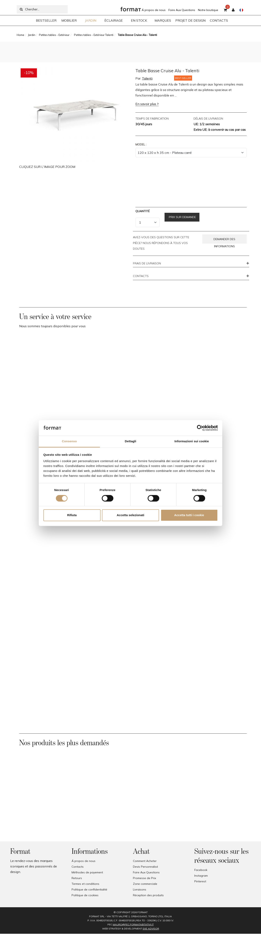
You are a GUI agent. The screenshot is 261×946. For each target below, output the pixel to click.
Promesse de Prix (144, 878)
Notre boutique (208, 10)
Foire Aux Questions (181, 10)
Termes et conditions (85, 884)
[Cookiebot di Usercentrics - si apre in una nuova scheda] (200, 428)
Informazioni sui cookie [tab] (192, 441)
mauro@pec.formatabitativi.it (133, 924)
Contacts (78, 866)
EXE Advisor (151, 928)
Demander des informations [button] (224, 240)
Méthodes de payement (87, 872)
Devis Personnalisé (145, 866)
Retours (77, 878)
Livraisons (139, 889)
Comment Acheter (145, 861)
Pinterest (200, 881)
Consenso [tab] (69, 441)
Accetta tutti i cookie (189, 515)
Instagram (201, 875)
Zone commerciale (145, 884)
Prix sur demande (182, 217)
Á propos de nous (154, 10)
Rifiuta (72, 515)
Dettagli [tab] (130, 441)
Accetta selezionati (130, 515)
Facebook (200, 870)
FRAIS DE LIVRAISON (147, 263)
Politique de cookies (85, 895)
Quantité (142, 211)
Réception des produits (148, 895)
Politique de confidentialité (89, 889)
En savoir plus (145, 104)
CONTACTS (141, 276)
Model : (140, 144)
